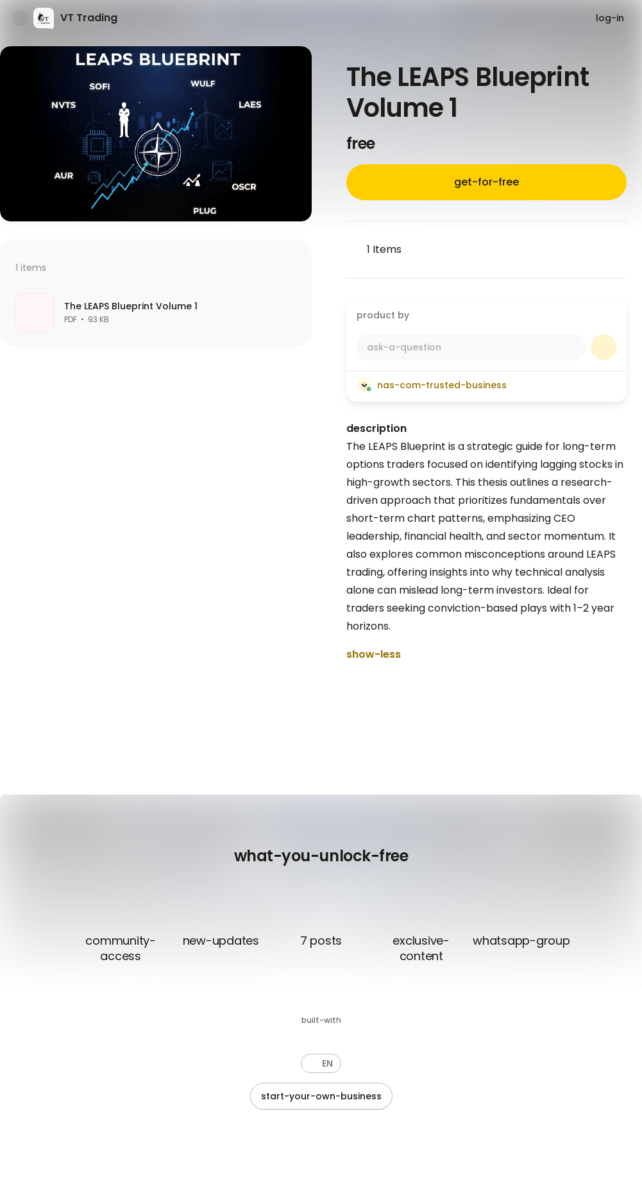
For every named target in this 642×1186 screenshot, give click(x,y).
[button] (321, 1063)
